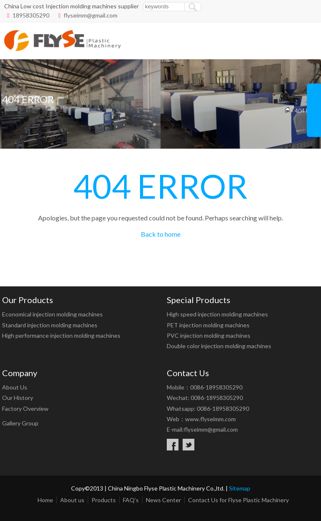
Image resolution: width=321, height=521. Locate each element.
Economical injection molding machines (52, 314)
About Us (14, 387)
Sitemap (239, 488)
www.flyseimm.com (210, 418)
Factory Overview (25, 408)
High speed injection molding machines (217, 314)
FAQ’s (131, 499)
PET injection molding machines (208, 325)
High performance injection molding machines (61, 335)
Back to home (161, 234)
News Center (163, 499)
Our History (17, 397)
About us (72, 499)
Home (45, 499)
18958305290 (31, 15)
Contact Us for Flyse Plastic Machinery (238, 499)
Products (104, 499)
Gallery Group (20, 423)
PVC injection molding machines (208, 335)
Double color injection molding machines (219, 345)
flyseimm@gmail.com (90, 15)
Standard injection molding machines (49, 325)
